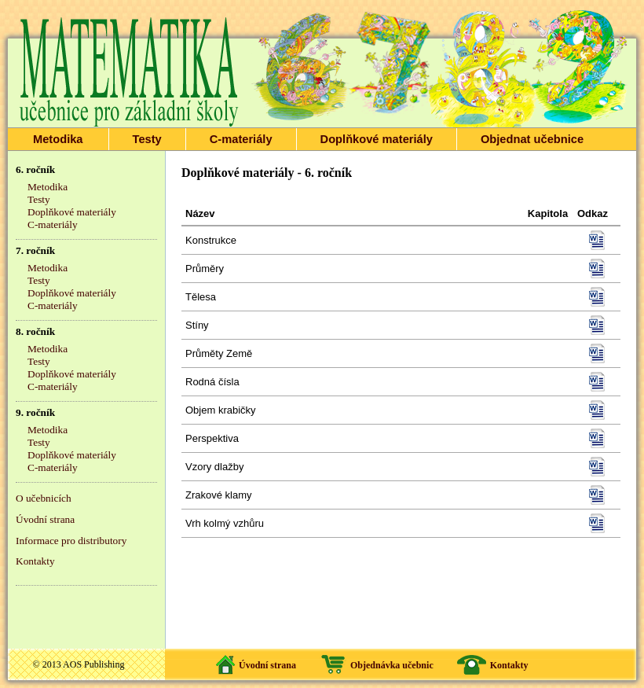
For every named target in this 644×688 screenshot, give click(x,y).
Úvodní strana (45, 519)
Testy (147, 139)
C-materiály (241, 139)
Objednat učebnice (532, 139)
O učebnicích (43, 498)
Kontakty (35, 561)
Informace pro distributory (71, 540)
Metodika (58, 139)
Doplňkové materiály (376, 139)
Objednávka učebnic (392, 665)
